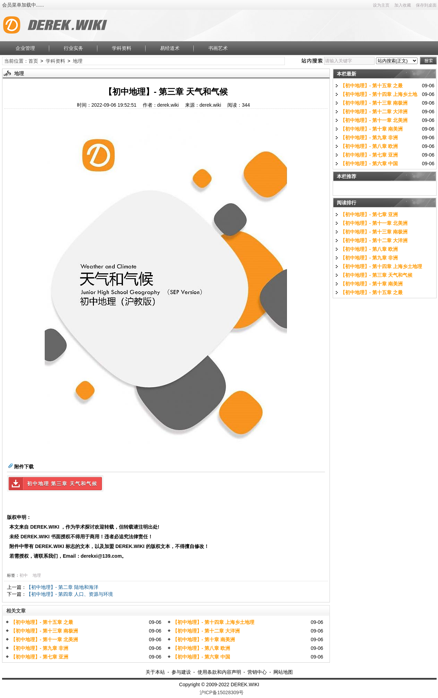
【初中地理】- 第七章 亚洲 (39, 657)
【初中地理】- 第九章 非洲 (39, 648)
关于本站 (155, 672)
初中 (23, 575)
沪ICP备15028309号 (222, 692)
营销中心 (257, 672)
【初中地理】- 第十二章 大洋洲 (206, 631)
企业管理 (25, 48)
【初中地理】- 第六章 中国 (201, 657)
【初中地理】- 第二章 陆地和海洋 (62, 587)
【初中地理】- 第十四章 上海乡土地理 (213, 622)
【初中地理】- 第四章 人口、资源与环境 (69, 594)
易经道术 (169, 48)
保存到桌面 (426, 5)
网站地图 (283, 672)
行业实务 (73, 48)
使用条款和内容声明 (219, 672)
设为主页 (381, 5)
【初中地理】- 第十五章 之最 (42, 622)
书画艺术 (218, 48)
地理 (77, 61)
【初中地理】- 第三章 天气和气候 (376, 275)
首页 (33, 61)
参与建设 (181, 672)
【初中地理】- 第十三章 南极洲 (44, 631)
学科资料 (121, 48)
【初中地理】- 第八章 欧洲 (201, 648)
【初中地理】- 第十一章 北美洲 (44, 639)
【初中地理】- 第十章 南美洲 (204, 639)
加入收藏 (402, 5)
